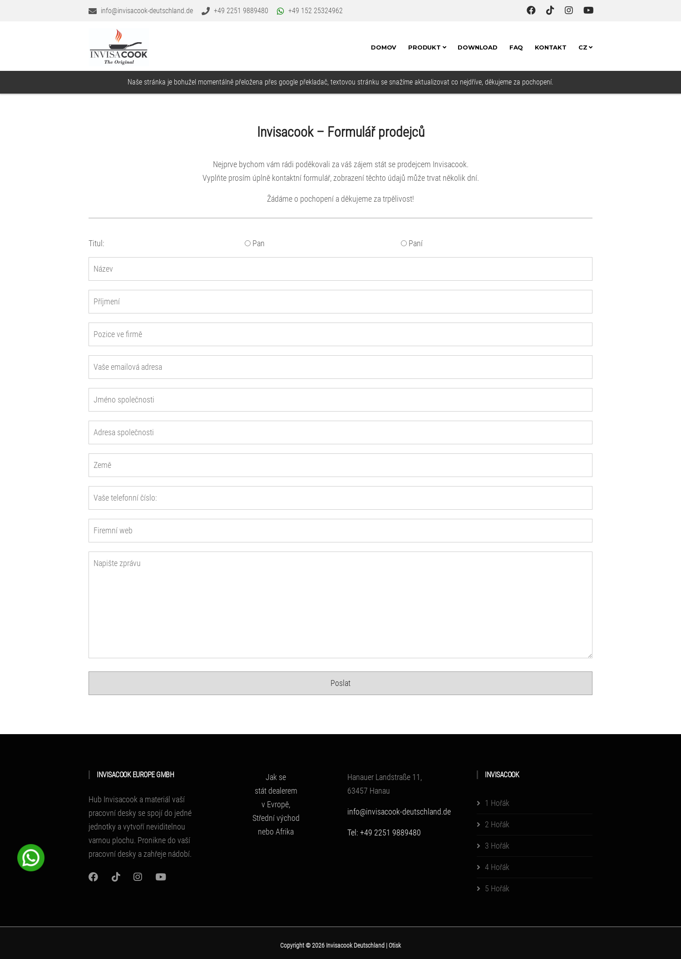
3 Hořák (497, 845)
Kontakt (551, 47)
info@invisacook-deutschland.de (399, 811)
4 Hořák (497, 867)
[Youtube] (160, 877)
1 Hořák (497, 803)
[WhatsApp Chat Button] (30, 856)
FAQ (516, 47)
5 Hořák (497, 888)
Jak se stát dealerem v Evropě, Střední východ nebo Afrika (276, 804)
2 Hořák (497, 824)
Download (477, 47)
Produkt (427, 47)
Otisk (395, 945)
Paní (412, 243)
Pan (255, 243)
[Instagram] (93, 877)
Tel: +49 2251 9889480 (384, 832)
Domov (383, 47)
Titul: (96, 243)
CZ (585, 47)
